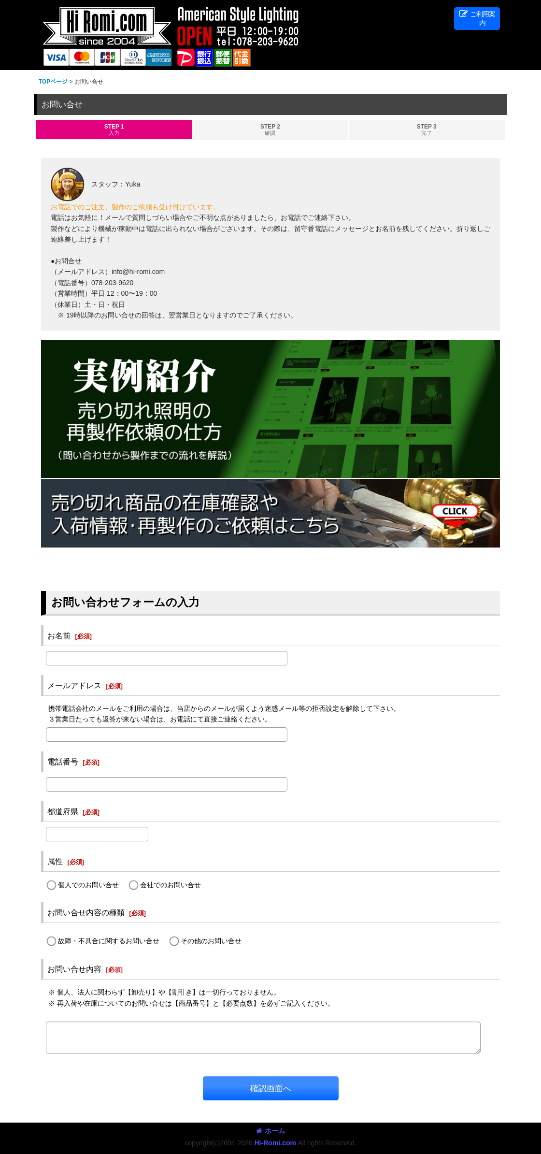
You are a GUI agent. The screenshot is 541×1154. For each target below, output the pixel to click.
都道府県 (62, 811)
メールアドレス (74, 685)
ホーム (270, 1131)
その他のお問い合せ (211, 941)
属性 (55, 861)
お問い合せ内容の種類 (86, 912)
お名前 (59, 635)
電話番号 (62, 761)
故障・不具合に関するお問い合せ (108, 941)
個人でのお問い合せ (88, 885)
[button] (477, 18)
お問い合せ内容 (74, 969)
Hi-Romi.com (275, 1143)
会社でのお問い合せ (170, 885)
